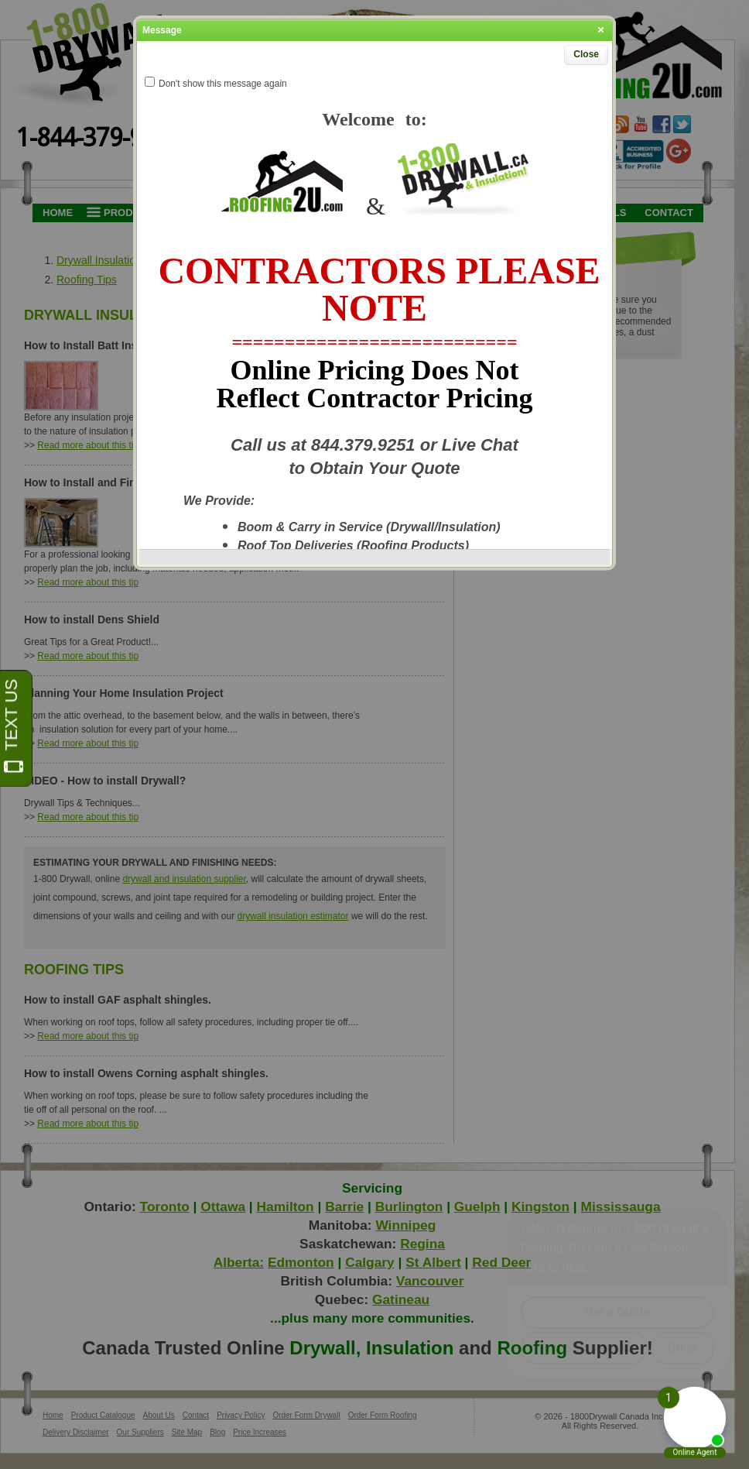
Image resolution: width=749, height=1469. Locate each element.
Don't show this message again (223, 83)
